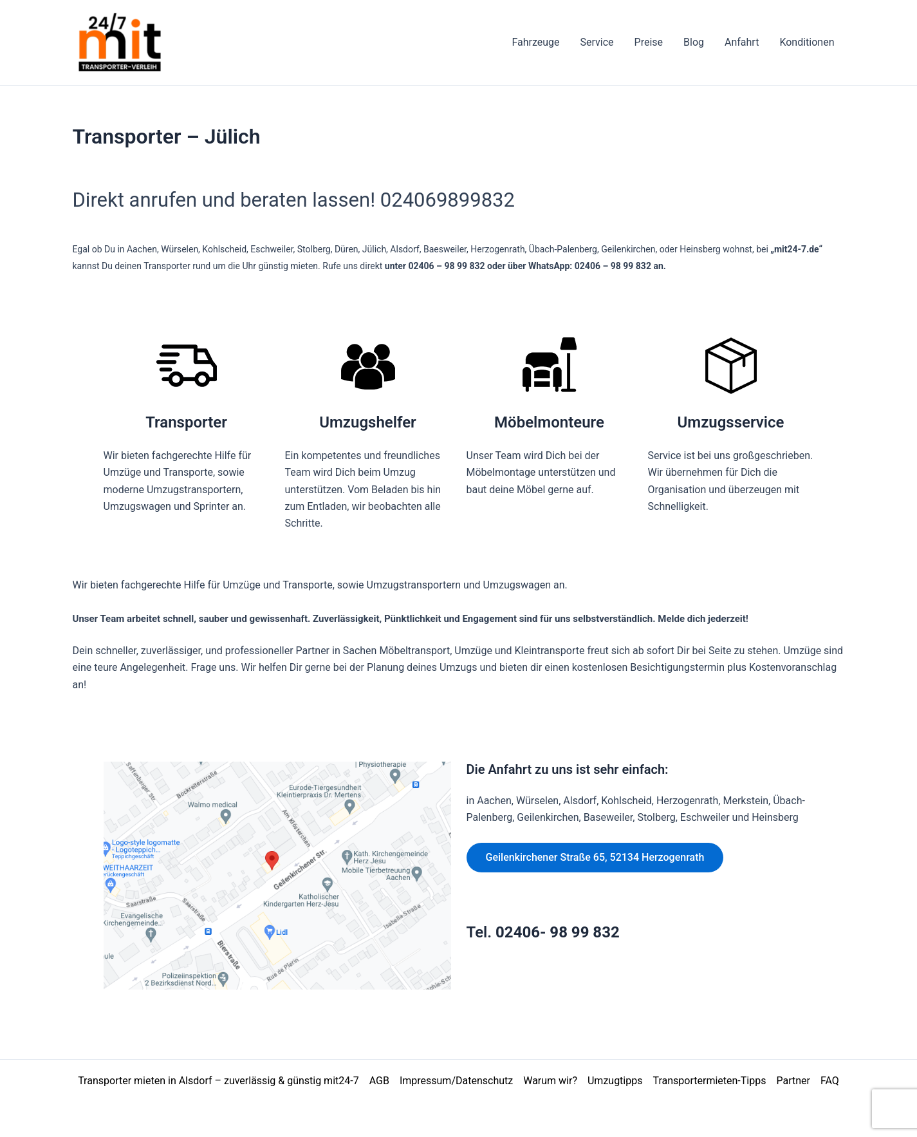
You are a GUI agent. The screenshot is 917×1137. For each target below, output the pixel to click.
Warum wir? (550, 1081)
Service (596, 42)
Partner (793, 1081)
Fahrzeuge (535, 42)
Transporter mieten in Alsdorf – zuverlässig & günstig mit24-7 (218, 1081)
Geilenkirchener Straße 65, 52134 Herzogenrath (595, 857)
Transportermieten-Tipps (709, 1081)
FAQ (829, 1081)
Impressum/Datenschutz (456, 1081)
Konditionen (806, 42)
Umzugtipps (615, 1081)
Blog (693, 42)
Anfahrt (742, 42)
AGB (379, 1081)
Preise (648, 42)
